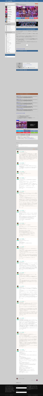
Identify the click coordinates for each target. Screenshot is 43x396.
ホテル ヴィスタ (34, 20)
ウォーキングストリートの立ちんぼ (20, 108)
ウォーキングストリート (25, 64)
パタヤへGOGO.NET (8, 1)
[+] (27, 146)
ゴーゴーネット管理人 (21, 151)
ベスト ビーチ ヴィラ (30, 20)
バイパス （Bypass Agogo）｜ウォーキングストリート (22, 105)
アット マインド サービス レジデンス (21, 20)
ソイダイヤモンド (30, 64)
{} (26, 146)
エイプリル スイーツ (26, 20)
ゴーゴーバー (18, 120)
